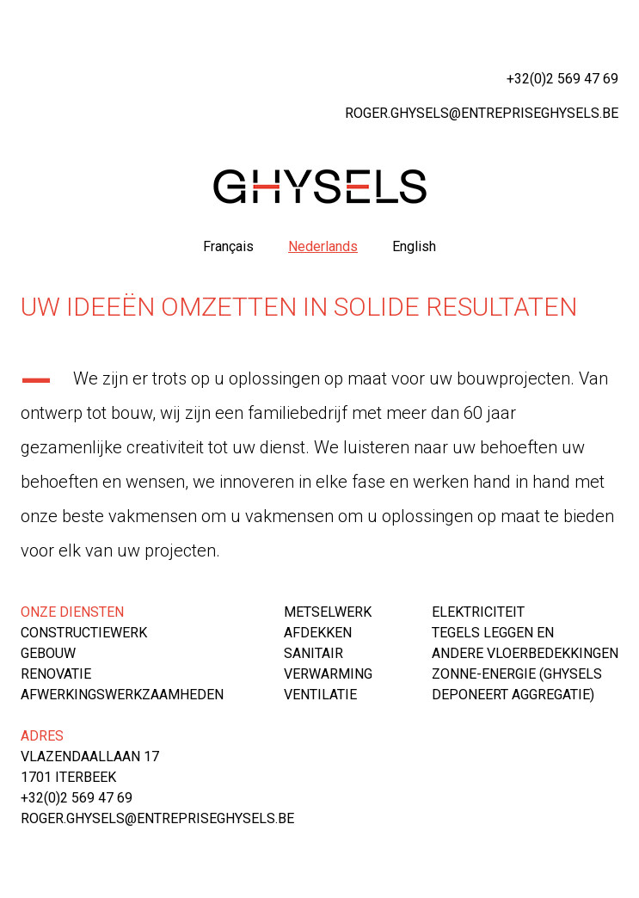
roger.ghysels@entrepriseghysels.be (481, 113)
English (414, 246)
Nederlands (323, 246)
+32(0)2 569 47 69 (562, 79)
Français (228, 246)
